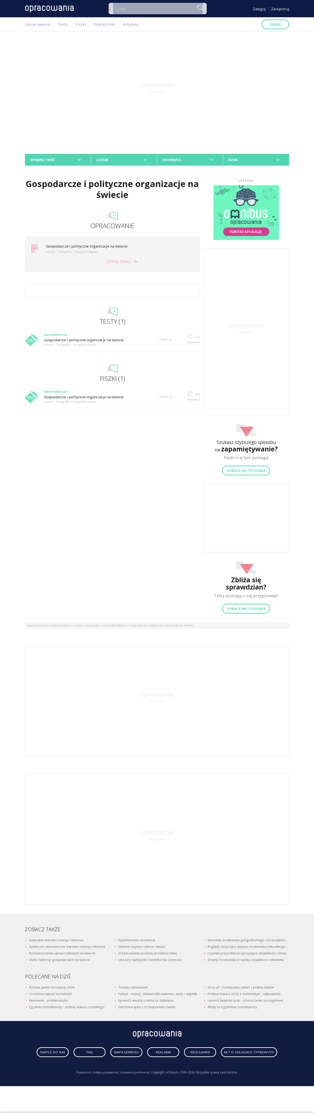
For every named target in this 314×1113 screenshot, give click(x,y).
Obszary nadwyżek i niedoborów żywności (149, 961)
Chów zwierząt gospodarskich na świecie (59, 961)
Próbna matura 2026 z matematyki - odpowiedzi (244, 995)
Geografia (93, 627)
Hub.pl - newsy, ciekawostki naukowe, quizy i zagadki (157, 995)
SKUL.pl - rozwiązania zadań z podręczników (241, 988)
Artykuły (130, 24)
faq (114, 1055)
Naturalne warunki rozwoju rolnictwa (56, 941)
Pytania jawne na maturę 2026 (52, 988)
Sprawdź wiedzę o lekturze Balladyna (146, 1001)
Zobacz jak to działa (246, 472)
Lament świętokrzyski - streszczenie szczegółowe (245, 1001)
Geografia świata (114, 627)
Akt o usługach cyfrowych (158, 1070)
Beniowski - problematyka (48, 1001)
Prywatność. (80, 1090)
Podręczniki (104, 24)
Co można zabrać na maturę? (50, 995)
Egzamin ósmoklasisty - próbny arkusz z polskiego (66, 1008)
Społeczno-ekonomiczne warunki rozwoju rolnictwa (67, 948)
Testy (62, 24)
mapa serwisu (156, 1055)
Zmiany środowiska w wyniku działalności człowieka (246, 961)
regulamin (239, 1055)
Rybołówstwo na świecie (136, 941)
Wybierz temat (60, 627)
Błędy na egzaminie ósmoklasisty (232, 1008)
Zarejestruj (280, 9)
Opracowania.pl (37, 627)
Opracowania (37, 24)
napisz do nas (72, 1055)
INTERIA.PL (175, 1090)
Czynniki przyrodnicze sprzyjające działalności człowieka (248, 954)
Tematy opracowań (133, 988)
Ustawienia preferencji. (136, 1090)
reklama (198, 1055)
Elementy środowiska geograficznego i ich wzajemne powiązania (248, 941)
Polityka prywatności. (104, 1090)
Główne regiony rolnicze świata (141, 948)
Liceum (78, 627)
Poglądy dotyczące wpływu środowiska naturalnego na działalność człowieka (248, 948)
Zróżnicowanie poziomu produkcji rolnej (147, 954)
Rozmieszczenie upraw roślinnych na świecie (62, 954)
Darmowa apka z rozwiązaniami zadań (146, 1008)
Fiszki (80, 24)
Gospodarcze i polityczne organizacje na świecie (91, 247)
